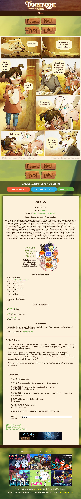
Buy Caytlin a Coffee (44, 189)
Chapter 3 (43, 210)
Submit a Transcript (13, 427)
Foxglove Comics (49, 452)
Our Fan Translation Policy (16, 429)
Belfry (36, 213)
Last (48, 30)
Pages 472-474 (12, 308)
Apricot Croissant (21, 280)
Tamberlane (51, 213)
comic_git (37, 489)
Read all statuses (27, 331)
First (32, 30)
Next (48, 21)
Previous (32, 21)
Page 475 (10, 313)
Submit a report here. (66, 492)
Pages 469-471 (11, 318)
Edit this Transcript (13, 425)
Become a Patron (18, 189)
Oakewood (42, 213)
